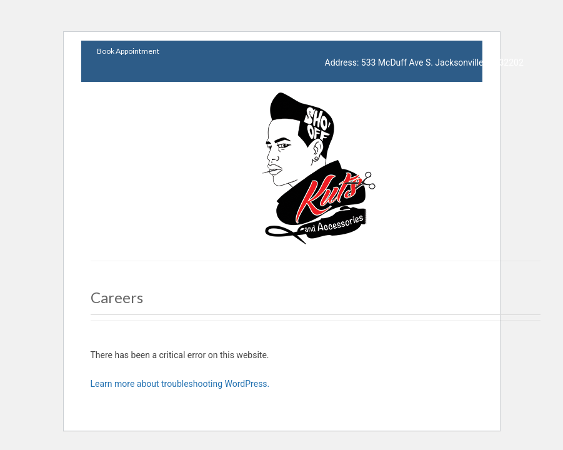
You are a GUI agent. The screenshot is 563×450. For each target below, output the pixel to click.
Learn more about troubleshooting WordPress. (180, 384)
